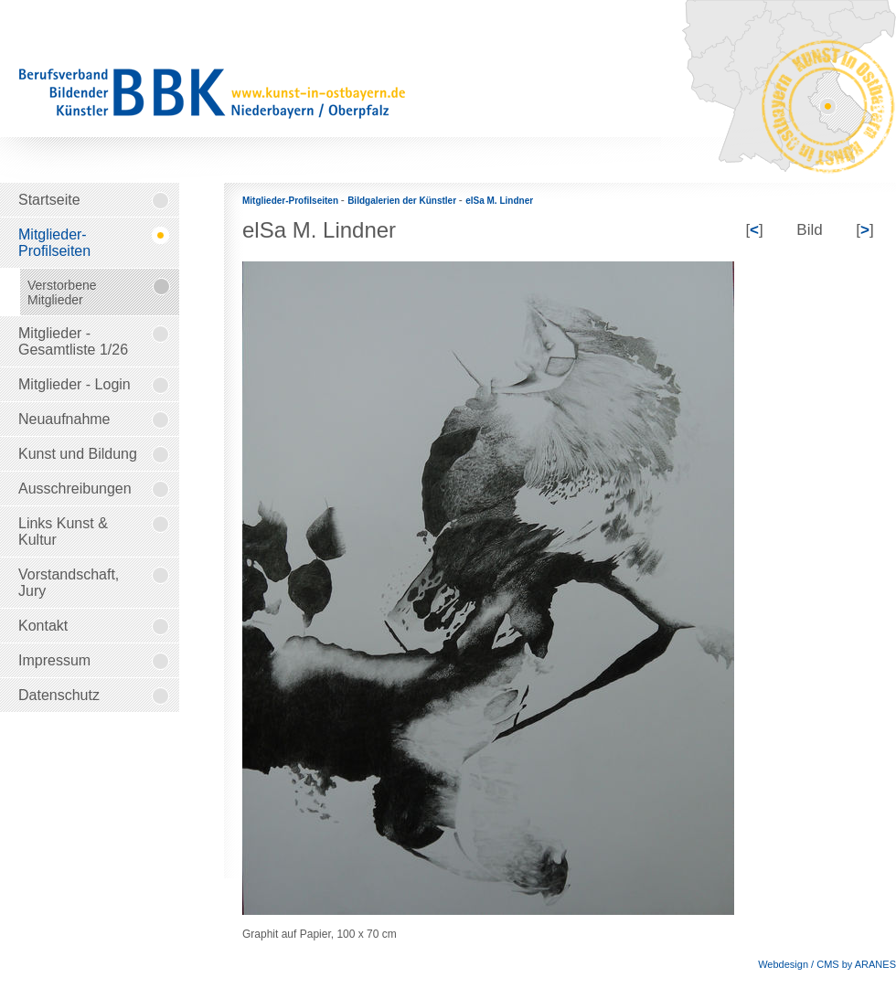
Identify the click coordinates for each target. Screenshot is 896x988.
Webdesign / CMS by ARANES (827, 964)
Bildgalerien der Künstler (403, 201)
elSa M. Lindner (499, 201)
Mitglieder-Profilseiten (291, 201)
